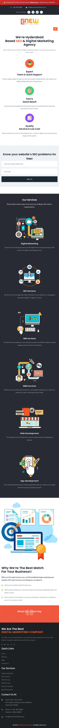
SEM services (29, 338)
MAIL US (29, 179)
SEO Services (29, 291)
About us (4, 657)
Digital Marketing (29, 243)
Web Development (29, 433)
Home (3, 653)
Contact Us (5, 663)
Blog (3, 660)
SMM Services (6, 683)
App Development (7, 689)
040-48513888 (16, 7)
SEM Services (5, 680)
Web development (7, 686)
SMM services (29, 386)
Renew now (34, 2)
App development (29, 481)
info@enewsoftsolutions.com (36, 7)
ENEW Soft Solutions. (25, 725)
